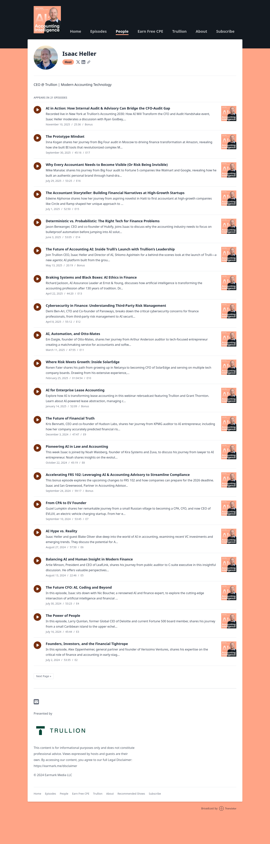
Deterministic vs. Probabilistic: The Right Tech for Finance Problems (103, 221)
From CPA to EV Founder (66, 502)
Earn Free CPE (150, 31)
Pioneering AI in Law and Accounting (77, 446)
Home (75, 31)
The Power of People (63, 615)
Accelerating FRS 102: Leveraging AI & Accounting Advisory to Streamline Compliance (118, 474)
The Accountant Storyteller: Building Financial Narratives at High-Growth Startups (115, 192)
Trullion (179, 31)
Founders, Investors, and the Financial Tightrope (87, 643)
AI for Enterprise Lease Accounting (75, 390)
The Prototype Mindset (65, 136)
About (201, 31)
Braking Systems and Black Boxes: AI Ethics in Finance (91, 277)
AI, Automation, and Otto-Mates (73, 333)
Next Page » (43, 676)
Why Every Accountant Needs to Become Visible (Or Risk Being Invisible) (107, 164)
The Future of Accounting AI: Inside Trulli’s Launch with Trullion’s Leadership (110, 249)
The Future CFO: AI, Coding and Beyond (79, 587)
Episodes (98, 31)
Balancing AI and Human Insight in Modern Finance (89, 559)
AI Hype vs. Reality (61, 531)
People (122, 31)
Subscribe (225, 31)
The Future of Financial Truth (70, 418)
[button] (37, 109)
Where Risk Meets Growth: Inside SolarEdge (82, 362)
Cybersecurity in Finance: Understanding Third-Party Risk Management (106, 305)
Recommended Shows (131, 793)
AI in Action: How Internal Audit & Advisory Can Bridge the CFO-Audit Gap (108, 108)
